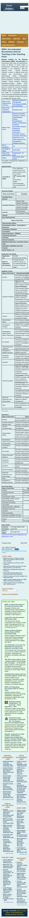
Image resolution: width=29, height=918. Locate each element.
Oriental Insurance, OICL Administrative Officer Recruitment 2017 (22, 884)
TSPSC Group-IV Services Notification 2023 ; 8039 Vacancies (13, 583)
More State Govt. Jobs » (22, 803)
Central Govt (12, 35)
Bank (24, 38)
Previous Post (6, 543)
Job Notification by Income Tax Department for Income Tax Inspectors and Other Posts (15, 646)
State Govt (16, 38)
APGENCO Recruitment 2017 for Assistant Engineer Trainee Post (15, 675)
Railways (11, 42)
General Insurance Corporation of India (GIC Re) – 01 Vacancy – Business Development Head (15, 720)
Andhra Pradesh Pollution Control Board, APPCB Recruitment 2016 (13, 632)
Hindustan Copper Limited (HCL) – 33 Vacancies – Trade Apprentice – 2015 (13, 704)
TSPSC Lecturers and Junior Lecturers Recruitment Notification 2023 (22, 778)
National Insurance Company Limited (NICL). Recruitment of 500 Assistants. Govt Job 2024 (13, 560)
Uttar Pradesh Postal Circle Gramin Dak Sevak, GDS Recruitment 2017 (8, 778)
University (20, 42)
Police (4, 42)
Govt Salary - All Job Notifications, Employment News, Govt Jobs (15, 912)
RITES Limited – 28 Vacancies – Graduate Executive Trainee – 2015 (8, 897)
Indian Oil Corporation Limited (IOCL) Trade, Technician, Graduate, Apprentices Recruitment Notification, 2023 (8, 845)
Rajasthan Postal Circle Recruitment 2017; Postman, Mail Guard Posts (8, 786)
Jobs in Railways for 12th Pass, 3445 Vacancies (8, 861)
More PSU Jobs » (10, 853)
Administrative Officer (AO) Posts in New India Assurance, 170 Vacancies (14, 567)
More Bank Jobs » (23, 854)
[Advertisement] (14, 22)
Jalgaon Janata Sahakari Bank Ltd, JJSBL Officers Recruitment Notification (14, 580)
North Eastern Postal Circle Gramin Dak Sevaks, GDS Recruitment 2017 (8, 794)
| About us (19, 910)
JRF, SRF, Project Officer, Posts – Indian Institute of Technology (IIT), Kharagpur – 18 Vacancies (15, 661)
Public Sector (6, 38)
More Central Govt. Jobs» (8, 799)
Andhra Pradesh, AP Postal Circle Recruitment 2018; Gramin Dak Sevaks (8, 770)
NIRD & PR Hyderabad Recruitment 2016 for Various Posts (14, 688)
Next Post (24, 543)
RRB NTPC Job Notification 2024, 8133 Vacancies (8, 866)
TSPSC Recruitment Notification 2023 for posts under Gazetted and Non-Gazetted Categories (22, 788)
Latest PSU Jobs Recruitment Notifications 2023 (14, 618)
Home (4, 35)
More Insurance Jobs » (22, 904)
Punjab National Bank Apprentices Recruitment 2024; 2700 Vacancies (12, 573)
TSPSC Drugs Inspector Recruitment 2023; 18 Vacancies (21, 770)
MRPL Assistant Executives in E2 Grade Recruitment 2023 (15, 605)
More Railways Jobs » (9, 902)
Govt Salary (9, 7)
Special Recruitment (8, 45)
